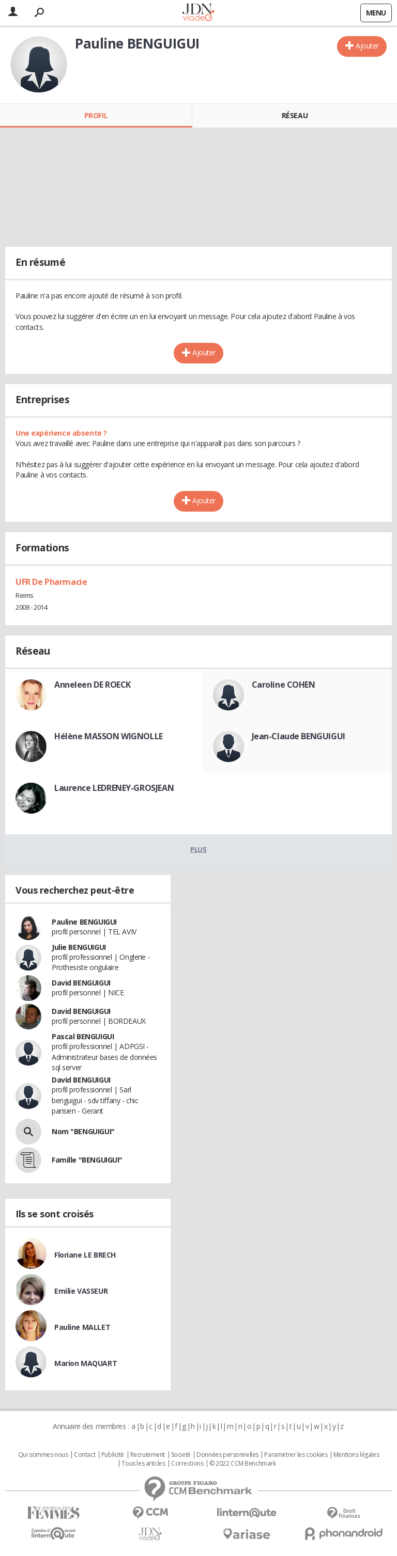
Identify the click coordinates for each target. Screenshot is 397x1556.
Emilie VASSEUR (81, 1291)
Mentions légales (356, 1454)
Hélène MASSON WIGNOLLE (108, 736)
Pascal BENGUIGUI (83, 1036)
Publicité (112, 1454)
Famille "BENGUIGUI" (87, 1160)
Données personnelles (227, 1454)
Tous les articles (143, 1463)
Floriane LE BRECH (85, 1255)
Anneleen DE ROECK (92, 684)
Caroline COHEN (283, 684)
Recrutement (147, 1454)
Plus (198, 849)
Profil (96, 115)
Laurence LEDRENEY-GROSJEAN (114, 787)
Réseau (295, 115)
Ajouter (367, 46)
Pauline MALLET (82, 1327)
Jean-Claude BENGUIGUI (298, 736)
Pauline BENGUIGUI (84, 922)
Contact (84, 1454)
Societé (181, 1454)
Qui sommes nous (43, 1454)
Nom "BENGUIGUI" (83, 1131)
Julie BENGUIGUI (79, 947)
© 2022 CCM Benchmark (242, 1463)
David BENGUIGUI (81, 983)
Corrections (187, 1463)
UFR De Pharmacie (51, 582)
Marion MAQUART (85, 1363)
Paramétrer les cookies (295, 1454)
